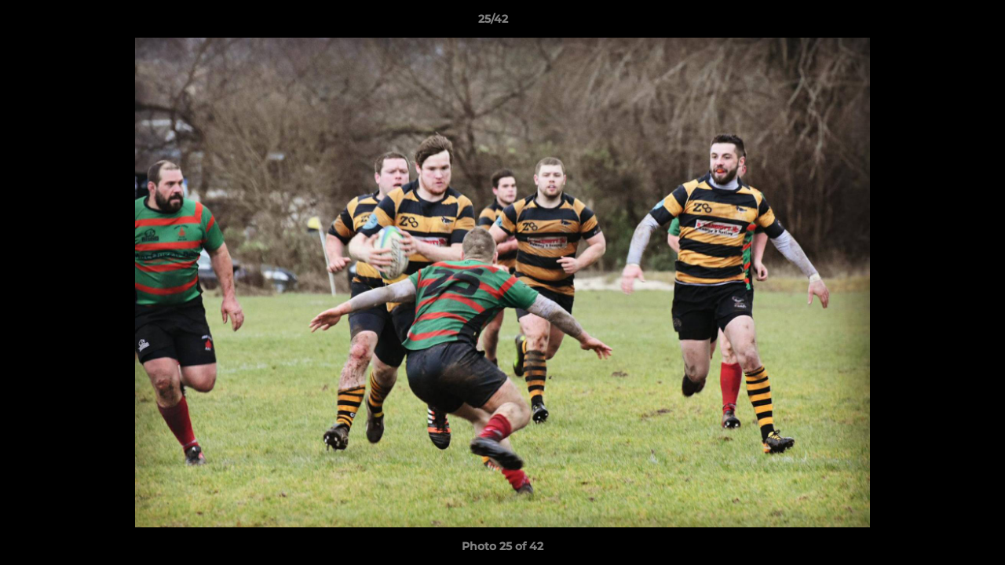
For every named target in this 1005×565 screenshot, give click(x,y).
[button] (939, 23)
